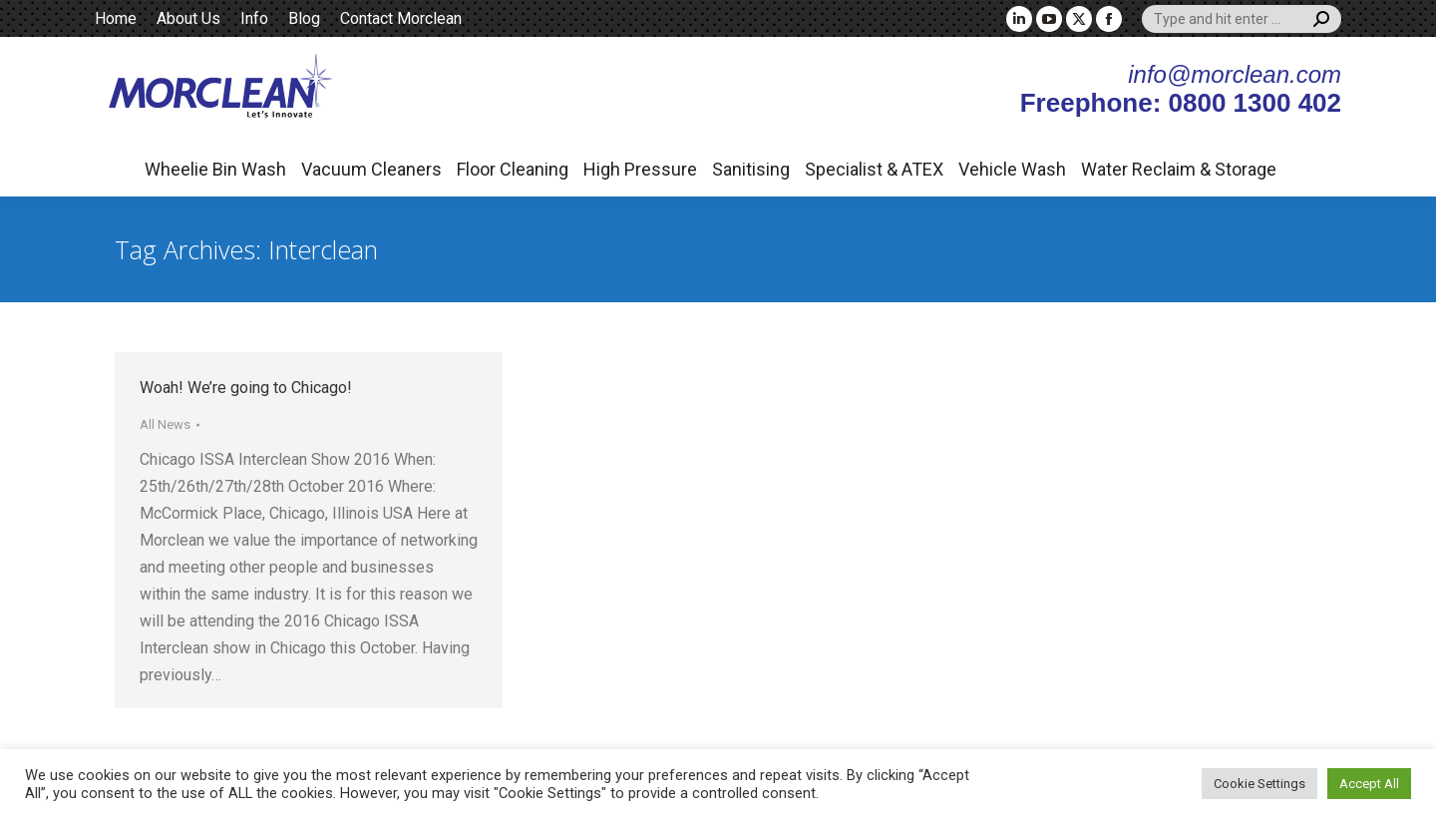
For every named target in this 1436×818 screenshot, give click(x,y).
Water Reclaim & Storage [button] (1178, 169)
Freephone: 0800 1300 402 (1180, 103)
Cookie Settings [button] (1259, 783)
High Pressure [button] (640, 169)
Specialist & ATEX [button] (874, 169)
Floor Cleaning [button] (512, 169)
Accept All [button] (1369, 783)
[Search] (1241, 19)
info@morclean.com (1234, 74)
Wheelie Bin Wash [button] (215, 169)
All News (165, 424)
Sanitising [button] (751, 169)
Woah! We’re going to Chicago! (246, 387)
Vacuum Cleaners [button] (371, 169)
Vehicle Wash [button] (1012, 169)
